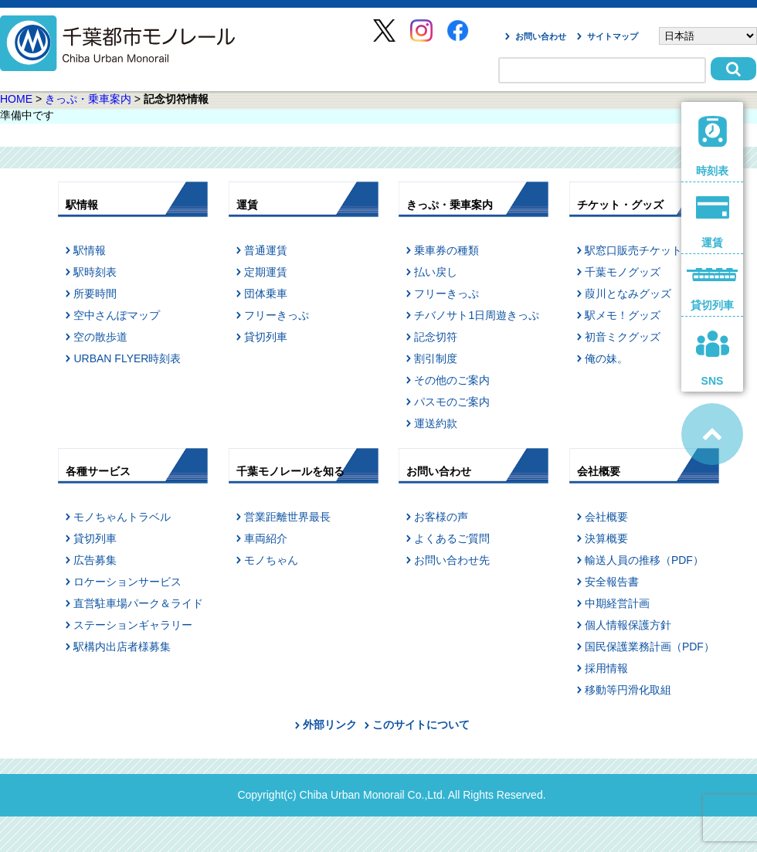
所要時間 (95, 293)
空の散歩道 (100, 337)
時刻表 (712, 146)
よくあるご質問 (452, 538)
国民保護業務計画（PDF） (650, 646)
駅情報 (89, 250)
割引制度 (435, 358)
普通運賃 (265, 250)
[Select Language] (708, 36)
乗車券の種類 (446, 250)
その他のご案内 (452, 380)
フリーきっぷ (276, 315)
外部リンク (330, 724)
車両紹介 (265, 538)
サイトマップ (612, 36)
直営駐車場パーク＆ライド (138, 603)
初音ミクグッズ (622, 337)
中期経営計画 (617, 603)
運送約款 (435, 423)
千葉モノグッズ (622, 272)
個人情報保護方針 (628, 625)
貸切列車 (265, 337)
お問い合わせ (540, 36)
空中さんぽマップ (116, 315)
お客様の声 (441, 517)
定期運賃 (265, 272)
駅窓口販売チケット (633, 250)
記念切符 (435, 337)
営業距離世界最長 (287, 517)
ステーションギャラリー (132, 625)
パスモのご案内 (452, 401)
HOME (16, 99)
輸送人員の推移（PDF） (644, 560)
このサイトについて (421, 724)
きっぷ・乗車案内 (88, 99)
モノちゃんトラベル (122, 517)
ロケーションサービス (127, 581)
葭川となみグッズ (628, 293)
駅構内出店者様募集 (122, 646)
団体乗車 (265, 293)
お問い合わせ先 (452, 560)
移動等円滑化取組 (628, 690)
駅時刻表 (95, 272)
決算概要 (606, 538)
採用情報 (606, 668)
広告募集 (95, 560)
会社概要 (606, 517)
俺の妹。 (606, 358)
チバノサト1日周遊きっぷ (476, 315)
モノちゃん (271, 560)
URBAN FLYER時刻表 (127, 358)
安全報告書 (612, 581)
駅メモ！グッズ (622, 315)
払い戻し (435, 272)
